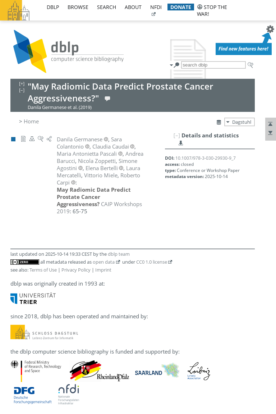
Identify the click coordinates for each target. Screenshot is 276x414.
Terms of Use (43, 270)
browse (78, 7)
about (133, 7)
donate (180, 7)
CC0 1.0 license (151, 262)
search (106, 7)
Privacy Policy (76, 270)
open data (104, 262)
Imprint (103, 270)
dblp (53, 7)
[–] (177, 135)
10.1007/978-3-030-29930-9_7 (205, 158)
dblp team (119, 254)
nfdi (156, 7)
